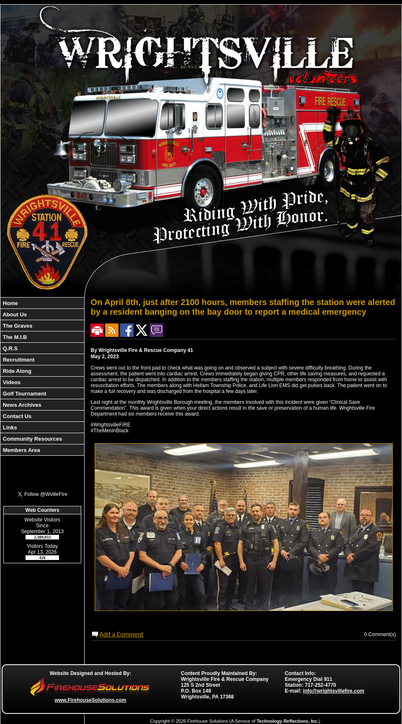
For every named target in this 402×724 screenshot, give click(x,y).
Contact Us (16, 416)
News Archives (21, 405)
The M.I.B (14, 337)
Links (9, 427)
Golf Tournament (23, 393)
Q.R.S (9, 348)
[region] (42, 376)
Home (9, 303)
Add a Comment (121, 634)
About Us (14, 314)
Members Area (20, 450)
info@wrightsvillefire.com (333, 691)
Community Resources (31, 439)
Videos (11, 382)
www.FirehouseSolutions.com (90, 700)
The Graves (16, 326)
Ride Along (16, 371)
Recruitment (17, 360)
